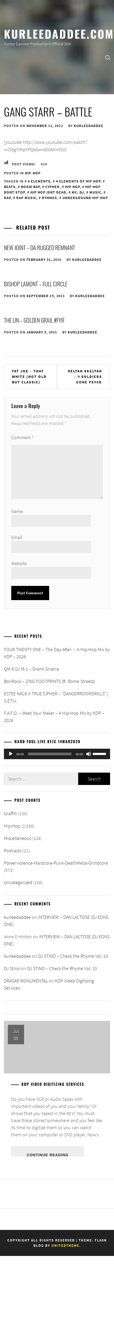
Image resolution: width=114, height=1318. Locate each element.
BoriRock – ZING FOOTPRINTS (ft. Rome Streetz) (49, 681)
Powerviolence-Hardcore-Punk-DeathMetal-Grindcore (56, 863)
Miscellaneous (17, 838)
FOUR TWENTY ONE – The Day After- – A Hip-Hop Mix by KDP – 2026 (57, 653)
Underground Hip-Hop (85, 197)
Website (19, 563)
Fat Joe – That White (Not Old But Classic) (29, 376)
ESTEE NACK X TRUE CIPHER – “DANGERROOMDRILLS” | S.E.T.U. (56, 697)
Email (16, 537)
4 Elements (39, 181)
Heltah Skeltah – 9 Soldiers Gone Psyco (85, 376)
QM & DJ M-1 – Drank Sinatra (31, 669)
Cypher (52, 186)
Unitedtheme (65, 1245)
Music (95, 192)
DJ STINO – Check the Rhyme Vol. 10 (73, 956)
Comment (22, 437)
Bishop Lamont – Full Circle (35, 284)
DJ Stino (12, 968)
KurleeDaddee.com (59, 33)
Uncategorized (18, 882)
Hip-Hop (33, 173)
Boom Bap (30, 186)
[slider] (50, 754)
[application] (57, 754)
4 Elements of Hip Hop (78, 181)
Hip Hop (72, 186)
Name (17, 511)
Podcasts (12, 851)
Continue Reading (47, 1155)
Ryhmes (49, 197)
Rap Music (26, 197)
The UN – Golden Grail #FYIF (34, 320)
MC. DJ (78, 192)
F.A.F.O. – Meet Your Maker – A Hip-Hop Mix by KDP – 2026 (54, 716)
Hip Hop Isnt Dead (48, 192)
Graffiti (10, 813)
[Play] (10, 754)
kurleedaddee (88, 125)
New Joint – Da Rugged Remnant (39, 247)
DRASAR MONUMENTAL (26, 981)
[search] (107, 57)
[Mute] (88, 754)
